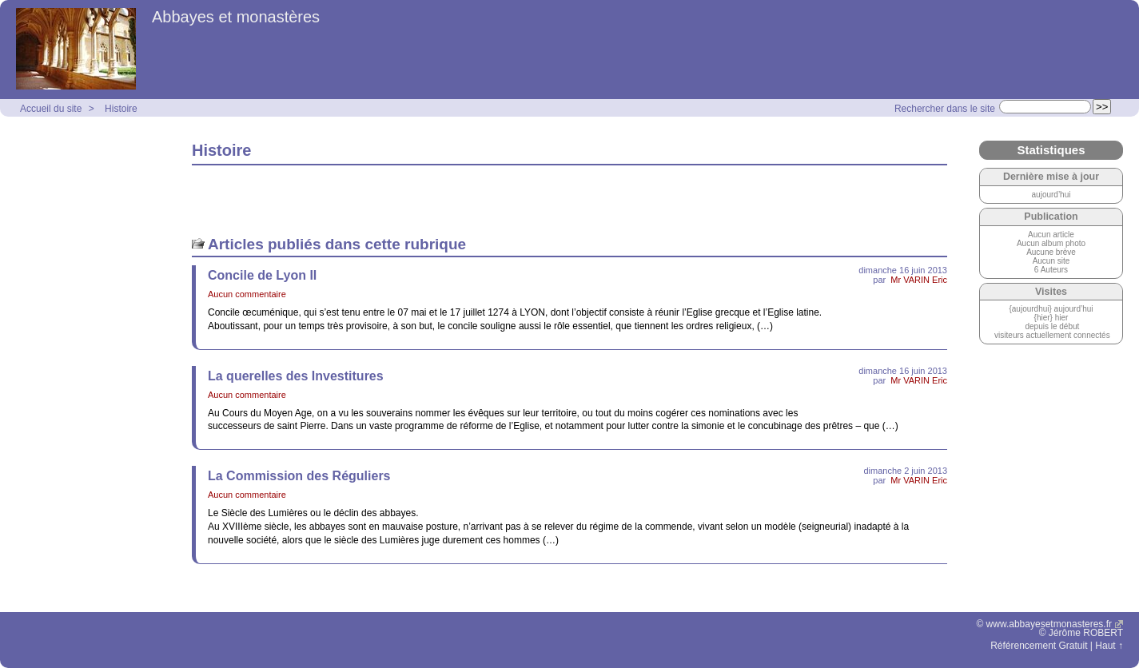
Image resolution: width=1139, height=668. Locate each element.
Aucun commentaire (247, 294)
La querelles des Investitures (296, 376)
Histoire (121, 108)
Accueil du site (51, 108)
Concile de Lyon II (262, 275)
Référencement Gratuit (1038, 645)
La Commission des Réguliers (299, 476)
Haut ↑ (1109, 645)
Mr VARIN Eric (918, 279)
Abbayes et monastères (236, 17)
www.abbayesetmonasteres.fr (1049, 624)
